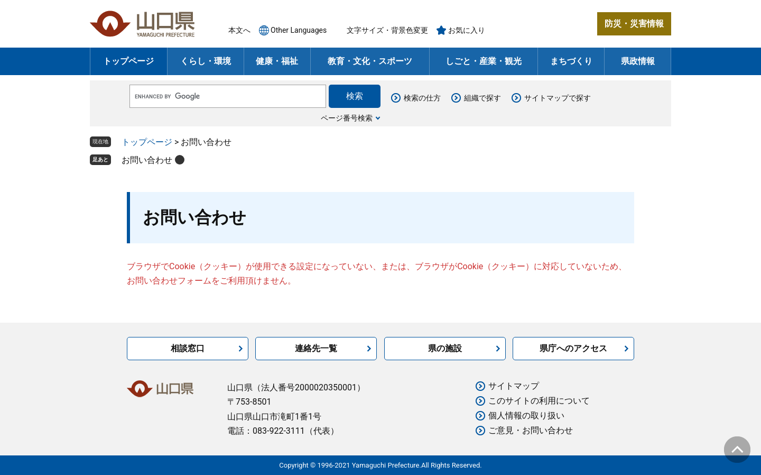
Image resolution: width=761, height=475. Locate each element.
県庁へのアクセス (573, 348)
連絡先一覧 (316, 348)
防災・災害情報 (634, 24)
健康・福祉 (277, 61)
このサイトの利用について (539, 401)
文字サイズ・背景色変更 (387, 30)
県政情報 (638, 61)
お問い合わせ (147, 160)
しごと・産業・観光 (484, 61)
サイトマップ (513, 386)
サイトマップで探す (557, 98)
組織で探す (482, 98)
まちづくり (571, 61)
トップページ (128, 61)
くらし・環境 (205, 61)
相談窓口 (188, 348)
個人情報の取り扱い (526, 415)
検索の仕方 (422, 98)
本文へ (239, 30)
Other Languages (299, 30)
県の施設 (445, 348)
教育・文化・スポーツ (370, 61)
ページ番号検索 (347, 118)
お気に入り (466, 30)
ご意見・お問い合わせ (530, 430)
